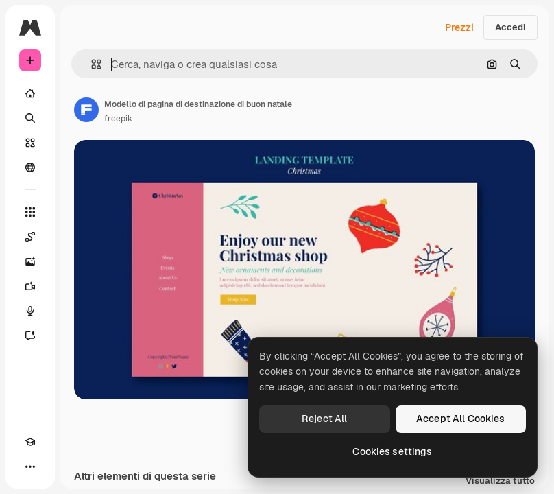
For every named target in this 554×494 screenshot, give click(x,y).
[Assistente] (30, 335)
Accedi (510, 27)
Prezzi (459, 27)
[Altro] (30, 467)
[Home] (30, 93)
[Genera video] (30, 286)
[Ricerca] (30, 118)
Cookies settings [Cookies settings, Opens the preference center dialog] (392, 451)
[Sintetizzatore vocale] (30, 311)
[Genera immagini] (30, 261)
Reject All (324, 418)
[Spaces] (30, 237)
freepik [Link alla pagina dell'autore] (118, 118)
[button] (91, 64)
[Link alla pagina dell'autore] (86, 109)
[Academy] (30, 442)
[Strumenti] (30, 212)
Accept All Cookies (460, 418)
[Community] (30, 167)
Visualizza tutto (500, 481)
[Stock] (30, 143)
